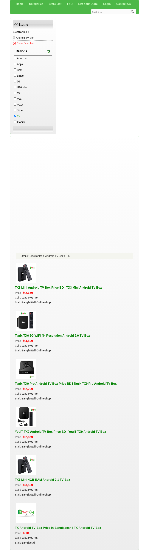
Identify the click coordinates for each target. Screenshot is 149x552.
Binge (20, 75)
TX (18, 116)
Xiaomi (21, 122)
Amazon (22, 58)
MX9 (19, 98)
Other (20, 110)
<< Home (21, 24)
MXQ (20, 104)
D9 (18, 81)
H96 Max (22, 87)
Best (19, 69)
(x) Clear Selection (23, 43)
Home (23, 255)
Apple (20, 64)
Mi (18, 93)
